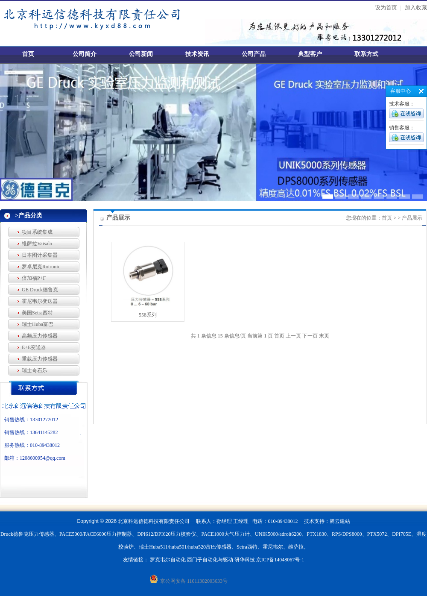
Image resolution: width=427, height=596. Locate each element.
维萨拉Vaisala (37, 244)
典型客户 (310, 54)
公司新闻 (141, 54)
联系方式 (366, 54)
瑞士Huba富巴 (37, 324)
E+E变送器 (34, 347)
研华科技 (244, 560)
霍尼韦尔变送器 (40, 301)
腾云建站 (340, 521)
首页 (28, 54)
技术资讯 (197, 54)
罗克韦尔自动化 (168, 560)
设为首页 (386, 7)
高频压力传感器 (40, 336)
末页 (324, 336)
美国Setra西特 (37, 313)
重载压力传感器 (40, 359)
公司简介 (85, 54)
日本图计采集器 (40, 255)
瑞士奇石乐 (34, 370)
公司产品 (254, 54)
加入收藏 (416, 7)
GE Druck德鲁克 (40, 290)
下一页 (310, 336)
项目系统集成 (37, 232)
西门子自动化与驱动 (210, 560)
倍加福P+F (34, 278)
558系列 (148, 315)
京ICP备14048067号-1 (280, 560)
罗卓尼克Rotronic (41, 267)
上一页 (293, 336)
